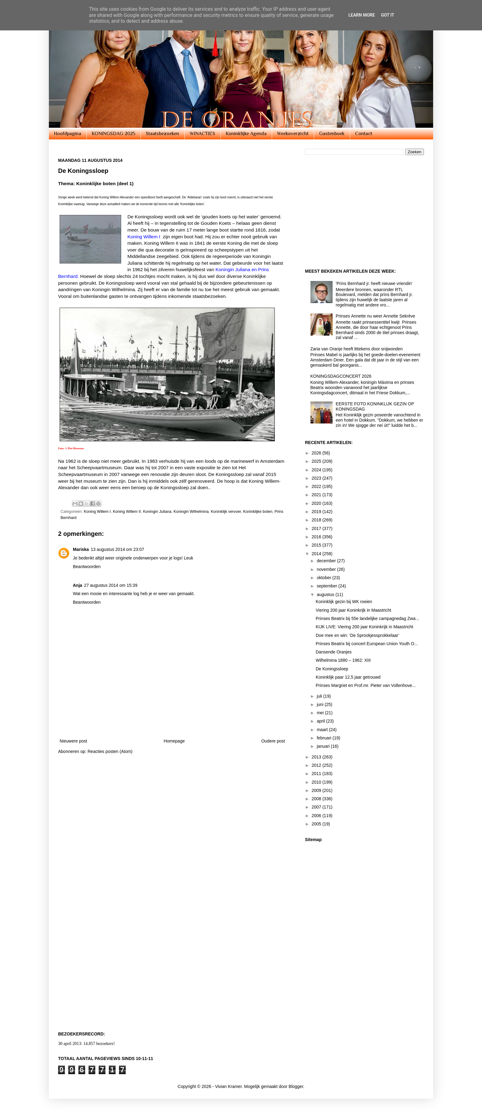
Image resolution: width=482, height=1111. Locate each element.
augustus (326, 594)
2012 (317, 765)
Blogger (296, 1086)
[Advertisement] (172, 716)
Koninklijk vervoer (226, 511)
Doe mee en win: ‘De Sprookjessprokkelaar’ (357, 635)
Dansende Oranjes (334, 651)
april (321, 721)
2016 (317, 536)
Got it (387, 15)
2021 (317, 494)
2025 (317, 461)
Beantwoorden (87, 566)
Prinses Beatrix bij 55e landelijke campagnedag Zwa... (367, 618)
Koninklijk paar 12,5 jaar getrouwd (348, 677)
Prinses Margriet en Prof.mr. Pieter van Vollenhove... (366, 685)
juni (321, 704)
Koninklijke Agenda (246, 133)
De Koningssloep (332, 668)
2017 (317, 528)
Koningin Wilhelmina (191, 511)
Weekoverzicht (293, 133)
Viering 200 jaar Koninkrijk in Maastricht (353, 610)
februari (324, 737)
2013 (317, 756)
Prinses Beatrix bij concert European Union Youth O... (367, 643)
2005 (317, 823)
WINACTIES (202, 133)
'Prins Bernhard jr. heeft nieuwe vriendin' (374, 283)
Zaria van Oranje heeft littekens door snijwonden (356, 348)
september (327, 585)
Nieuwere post (73, 741)
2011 (317, 773)
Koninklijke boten (257, 511)
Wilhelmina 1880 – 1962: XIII (343, 660)
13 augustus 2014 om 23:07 (117, 549)
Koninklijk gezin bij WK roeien (344, 601)
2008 (317, 798)
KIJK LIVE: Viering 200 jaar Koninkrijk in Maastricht (364, 626)
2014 (317, 553)
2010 (317, 782)
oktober (324, 577)
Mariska (81, 549)
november (327, 569)
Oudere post (273, 741)
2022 (317, 486)
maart (323, 729)
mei (321, 712)
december (327, 560)
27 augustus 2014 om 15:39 (110, 585)
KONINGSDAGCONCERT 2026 (341, 376)
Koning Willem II (127, 511)
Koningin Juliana (157, 511)
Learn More (361, 15)
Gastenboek (332, 133)
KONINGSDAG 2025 (113, 133)
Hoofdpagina (67, 133)
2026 (317, 452)
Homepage (174, 741)
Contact (363, 133)
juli (320, 696)
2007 (317, 807)
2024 (317, 469)
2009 (317, 790)
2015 (317, 545)
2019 (317, 511)
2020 (317, 503)
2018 (317, 519)
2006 (317, 815)
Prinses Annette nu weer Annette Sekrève (375, 316)
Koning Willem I (97, 511)
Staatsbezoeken (162, 133)
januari (324, 746)
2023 (317, 478)
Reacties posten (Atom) (110, 751)
